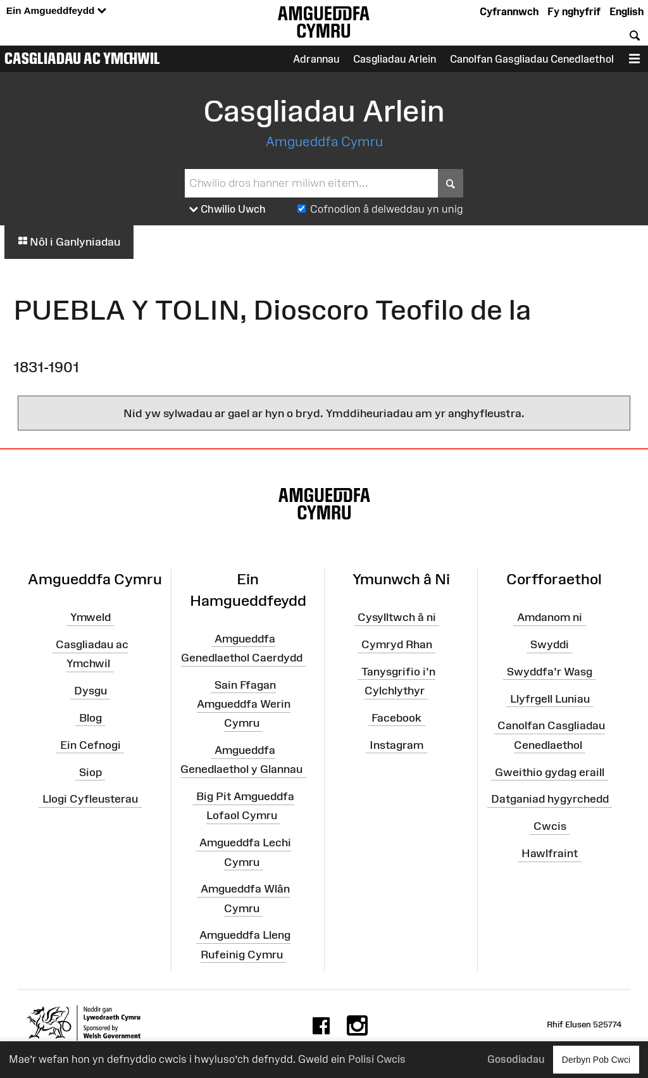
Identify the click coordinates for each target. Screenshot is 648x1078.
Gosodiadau (515, 1059)
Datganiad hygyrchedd (550, 799)
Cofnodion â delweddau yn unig (386, 209)
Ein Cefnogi (90, 745)
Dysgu (90, 690)
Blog (90, 717)
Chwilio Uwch (227, 209)
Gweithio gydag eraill (549, 771)
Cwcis (549, 826)
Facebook (396, 717)
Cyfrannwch (509, 11)
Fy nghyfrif (574, 11)
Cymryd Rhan (396, 644)
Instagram (396, 745)
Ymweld (90, 617)
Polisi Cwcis (377, 1059)
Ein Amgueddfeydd (56, 11)
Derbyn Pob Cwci (596, 1059)
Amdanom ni (549, 617)
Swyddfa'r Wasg (549, 671)
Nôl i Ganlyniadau (69, 241)
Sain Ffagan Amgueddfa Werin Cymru (243, 704)
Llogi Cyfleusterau (90, 799)
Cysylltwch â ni (397, 617)
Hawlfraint (549, 853)
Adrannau (316, 59)
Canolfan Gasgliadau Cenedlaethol (532, 59)
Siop (90, 771)
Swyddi (549, 644)
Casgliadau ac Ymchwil (82, 58)
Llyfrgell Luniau (550, 698)
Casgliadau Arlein (394, 59)
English (626, 11)
